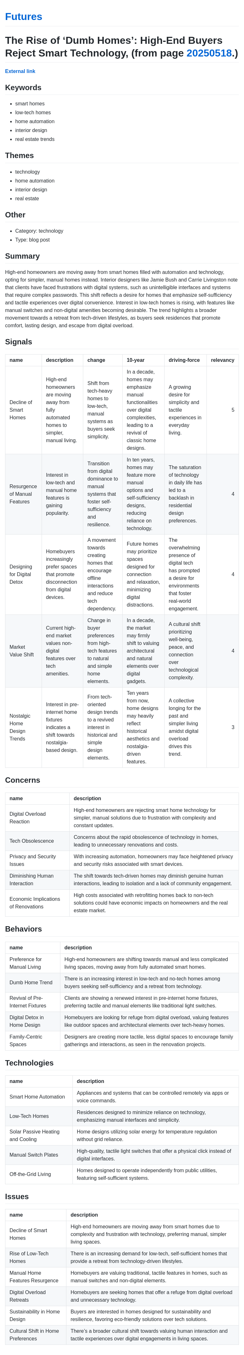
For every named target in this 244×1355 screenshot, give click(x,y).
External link (20, 71)
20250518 (209, 53)
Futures (23, 16)
